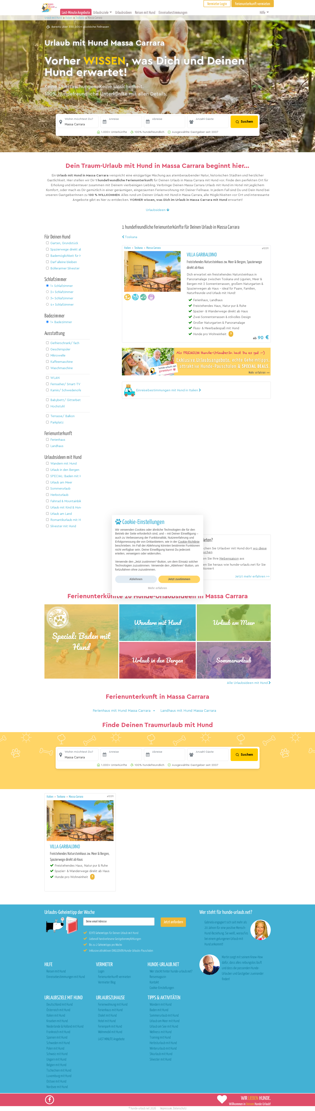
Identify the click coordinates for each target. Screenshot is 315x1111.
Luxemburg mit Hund (58, 1076)
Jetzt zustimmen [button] (179, 579)
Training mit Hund (160, 1037)
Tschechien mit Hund (58, 1070)
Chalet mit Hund (107, 1015)
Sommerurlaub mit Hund (164, 1015)
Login (101, 971)
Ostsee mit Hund (56, 1081)
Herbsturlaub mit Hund (163, 1043)
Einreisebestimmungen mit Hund (65, 977)
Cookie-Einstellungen (162, 988)
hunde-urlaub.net (140, 1108)
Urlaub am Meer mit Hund (164, 1021)
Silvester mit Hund (160, 1059)
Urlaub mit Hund (53, 17)
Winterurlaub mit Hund (163, 1048)
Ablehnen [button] (136, 579)
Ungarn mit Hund (56, 1059)
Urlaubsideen (123, 13)
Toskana (129, 237)
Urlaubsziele (100, 13)
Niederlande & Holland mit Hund (64, 1026)
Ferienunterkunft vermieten (114, 977)
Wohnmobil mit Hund (110, 1032)
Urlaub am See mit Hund (164, 1026)
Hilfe (262, 13)
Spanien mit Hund (56, 1037)
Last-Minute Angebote (76, 13)
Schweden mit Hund (58, 1043)
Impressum (166, 1108)
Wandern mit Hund (160, 1004)
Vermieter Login (217, 4)
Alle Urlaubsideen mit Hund (249, 683)
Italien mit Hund (55, 1015)
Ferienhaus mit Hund (110, 1010)
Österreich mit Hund (58, 1010)
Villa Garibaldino (202, 255)
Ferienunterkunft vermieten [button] (252, 4)
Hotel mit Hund (107, 1021)
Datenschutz (180, 1108)
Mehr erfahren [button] (157, 588)
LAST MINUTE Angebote (111, 1039)
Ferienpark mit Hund (110, 1026)
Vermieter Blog (106, 982)
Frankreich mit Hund (58, 1032)
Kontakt (154, 982)
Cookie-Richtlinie (188, 541)
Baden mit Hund (159, 1010)
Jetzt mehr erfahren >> (252, 576)
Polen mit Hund (55, 1048)
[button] (78, 122)
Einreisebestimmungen (173, 13)
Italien (127, 247)
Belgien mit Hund (56, 1065)
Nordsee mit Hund (57, 1087)
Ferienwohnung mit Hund (112, 1004)
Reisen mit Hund (145, 13)
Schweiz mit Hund (56, 1054)
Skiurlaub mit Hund (161, 1054)
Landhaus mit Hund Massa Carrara (188, 710)
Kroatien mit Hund (57, 1021)
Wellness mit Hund (160, 1032)
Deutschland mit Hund (59, 1004)
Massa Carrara (153, 247)
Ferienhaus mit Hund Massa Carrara (122, 710)
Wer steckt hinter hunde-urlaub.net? (171, 971)
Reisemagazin (158, 977)
